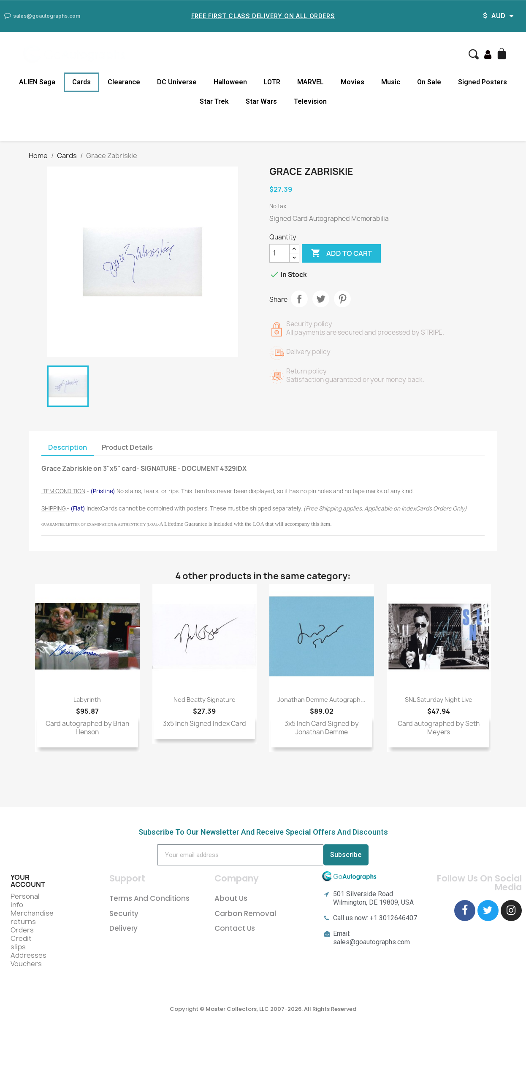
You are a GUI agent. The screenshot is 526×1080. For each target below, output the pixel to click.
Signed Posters (482, 82)
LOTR (272, 82)
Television (310, 101)
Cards (81, 82)
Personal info (25, 900)
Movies (352, 82)
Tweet (320, 298)
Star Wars (261, 101)
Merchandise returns (32, 917)
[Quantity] (279, 253)
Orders (22, 930)
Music (390, 82)
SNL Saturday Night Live (438, 700)
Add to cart (341, 253)
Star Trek (214, 101)
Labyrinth (87, 700)
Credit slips (21, 942)
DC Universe (177, 82)
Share (299, 298)
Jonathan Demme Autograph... (321, 700)
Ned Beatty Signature (205, 700)
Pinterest (342, 298)
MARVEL (310, 82)
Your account (28, 881)
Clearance (124, 82)
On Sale (429, 82)
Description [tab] (67, 447)
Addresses (28, 955)
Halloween (230, 82)
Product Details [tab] (127, 447)
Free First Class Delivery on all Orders (263, 15)
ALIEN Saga (37, 82)
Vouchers (26, 963)
